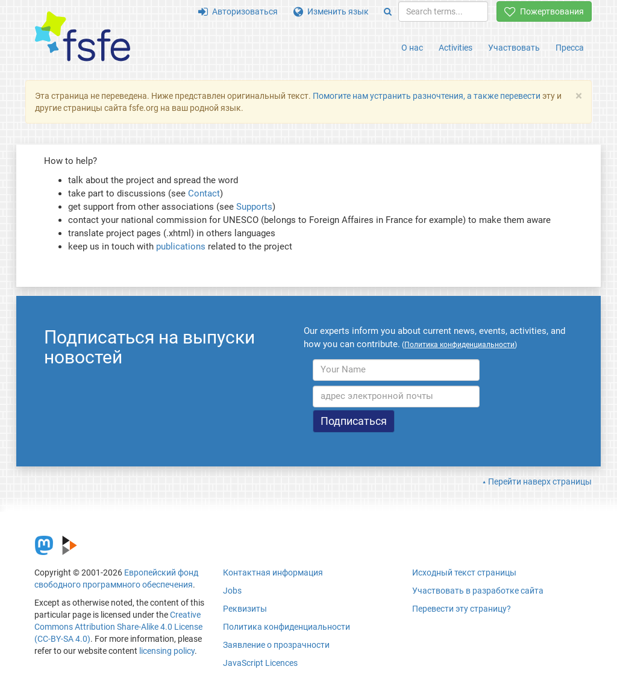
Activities (455, 47)
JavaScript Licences (260, 663)
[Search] (388, 11)
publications (180, 246)
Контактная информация (273, 572)
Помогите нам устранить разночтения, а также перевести (426, 96)
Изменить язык (331, 11)
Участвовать (514, 47)
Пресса (570, 47)
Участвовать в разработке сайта (477, 590)
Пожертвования (544, 11)
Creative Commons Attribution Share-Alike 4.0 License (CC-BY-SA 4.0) (118, 627)
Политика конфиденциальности (286, 627)
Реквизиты (245, 608)
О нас (412, 47)
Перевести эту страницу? (461, 608)
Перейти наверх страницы (540, 481)
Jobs (232, 590)
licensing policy (167, 651)
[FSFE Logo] (82, 37)
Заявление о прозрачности (276, 645)
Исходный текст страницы (464, 572)
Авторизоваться (238, 11)
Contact (204, 193)
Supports (254, 206)
